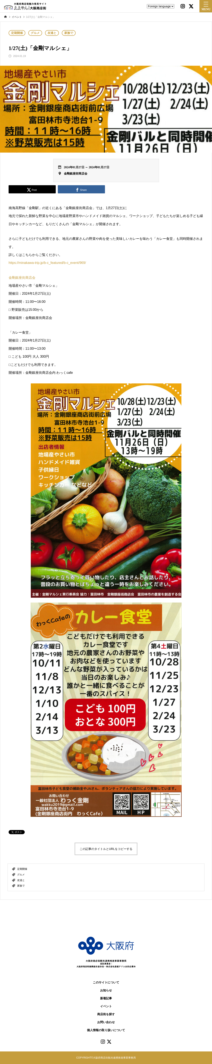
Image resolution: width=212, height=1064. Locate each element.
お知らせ (106, 990)
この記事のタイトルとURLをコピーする (106, 849)
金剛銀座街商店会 (75, 173)
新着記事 (106, 998)
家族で (68, 33)
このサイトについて (106, 982)
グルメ (35, 33)
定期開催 (17, 33)
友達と (52, 33)
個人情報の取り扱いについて (106, 1030)
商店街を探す (106, 1014)
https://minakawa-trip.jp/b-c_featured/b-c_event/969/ (47, 263)
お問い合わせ (106, 1022)
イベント (106, 1006)
